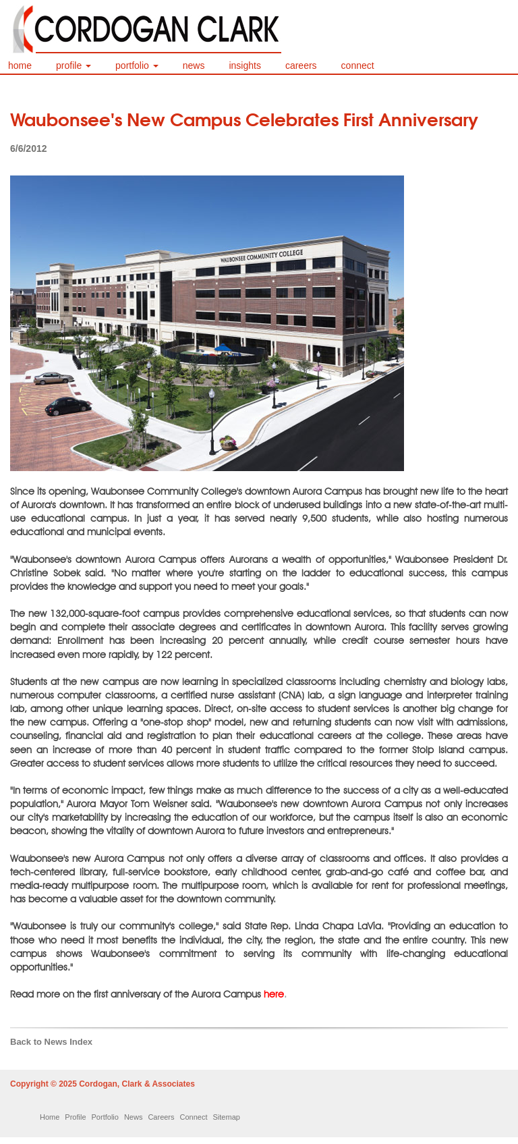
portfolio (137, 65)
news (194, 65)
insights (244, 65)
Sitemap (226, 1117)
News (133, 1117)
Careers (161, 1117)
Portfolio (105, 1117)
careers (301, 65)
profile (73, 65)
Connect (194, 1117)
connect (357, 65)
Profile (75, 1117)
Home (49, 1117)
